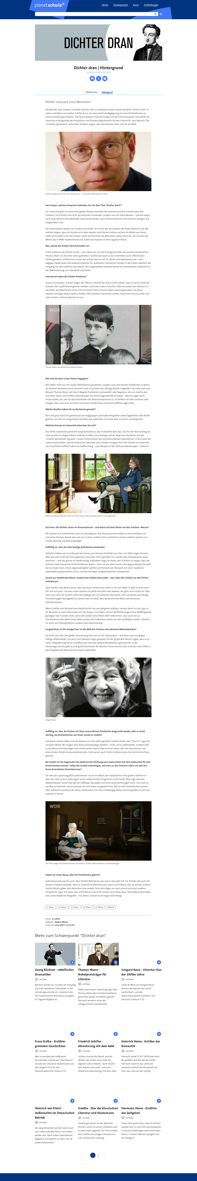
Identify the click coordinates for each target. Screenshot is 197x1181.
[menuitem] (105, 5)
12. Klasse (87, 907)
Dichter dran (91, 92)
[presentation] (55, 954)
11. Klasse (75, 907)
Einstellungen (160, 14)
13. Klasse (99, 907)
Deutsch (111, 907)
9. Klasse (50, 907)
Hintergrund (107, 92)
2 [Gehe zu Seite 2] (98, 1155)
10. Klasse (62, 907)
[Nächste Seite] (104, 1155)
